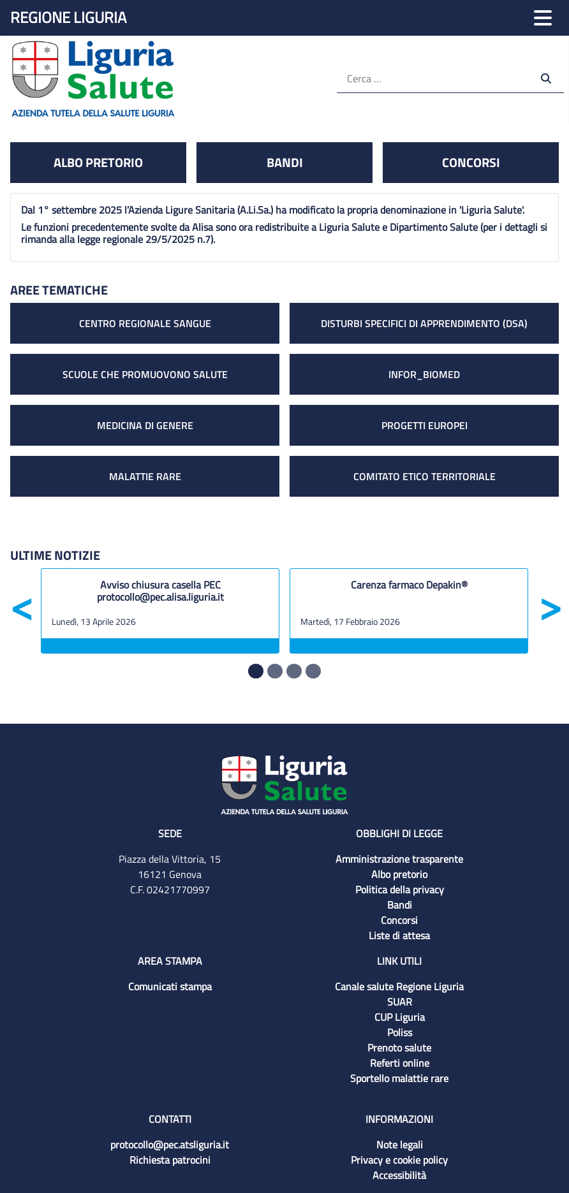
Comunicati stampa (170, 986)
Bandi (399, 904)
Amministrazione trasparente (399, 859)
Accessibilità (399, 1175)
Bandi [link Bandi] (285, 162)
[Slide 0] (255, 671)
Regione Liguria (68, 17)
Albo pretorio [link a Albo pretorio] (98, 162)
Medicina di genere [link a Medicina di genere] (145, 425)
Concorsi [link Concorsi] (471, 162)
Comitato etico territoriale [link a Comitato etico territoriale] (424, 476)
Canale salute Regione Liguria (399, 986)
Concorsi (399, 920)
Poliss (399, 1032)
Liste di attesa (399, 935)
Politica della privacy (399, 889)
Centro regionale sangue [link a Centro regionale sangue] (145, 323)
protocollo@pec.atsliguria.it (169, 1144)
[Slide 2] (294, 671)
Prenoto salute (399, 1047)
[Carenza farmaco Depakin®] (408, 594)
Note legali (399, 1144)
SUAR (399, 1001)
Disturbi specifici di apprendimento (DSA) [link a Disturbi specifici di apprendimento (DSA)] (424, 323)
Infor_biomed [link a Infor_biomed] (424, 374)
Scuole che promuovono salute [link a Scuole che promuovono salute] (145, 374)
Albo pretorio (399, 874)
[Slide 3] (313, 671)
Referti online (399, 1063)
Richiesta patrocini (170, 1159)
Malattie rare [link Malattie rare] (145, 476)
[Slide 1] (275, 671)
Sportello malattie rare (399, 1078)
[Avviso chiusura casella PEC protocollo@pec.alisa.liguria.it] (160, 594)
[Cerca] (433, 78)
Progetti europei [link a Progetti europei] (424, 425)
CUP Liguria (399, 1017)
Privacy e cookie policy (399, 1159)
